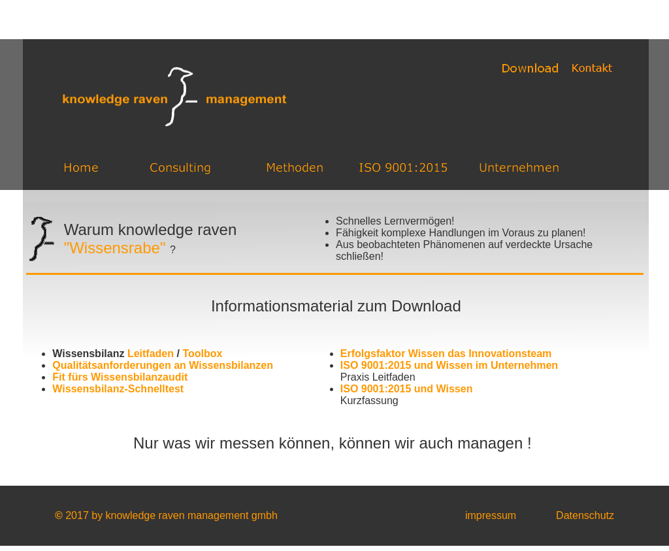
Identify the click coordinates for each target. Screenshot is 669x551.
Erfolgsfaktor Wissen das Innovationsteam (445, 353)
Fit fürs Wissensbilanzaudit (120, 377)
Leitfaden (150, 353)
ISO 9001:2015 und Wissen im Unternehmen (449, 365)
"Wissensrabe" (115, 248)
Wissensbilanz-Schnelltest (118, 388)
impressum (490, 515)
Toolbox (202, 353)
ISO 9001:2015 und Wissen (406, 388)
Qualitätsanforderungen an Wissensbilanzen (162, 365)
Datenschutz (585, 515)
